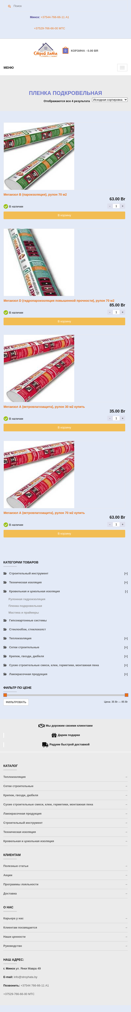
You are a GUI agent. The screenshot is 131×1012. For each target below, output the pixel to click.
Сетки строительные (24, 647)
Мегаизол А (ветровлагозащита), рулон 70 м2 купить (44, 513)
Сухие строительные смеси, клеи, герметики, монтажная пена (54, 665)
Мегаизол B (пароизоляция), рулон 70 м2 (35, 194)
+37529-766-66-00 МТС (49, 28)
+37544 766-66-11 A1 (35, 985)
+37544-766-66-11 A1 (54, 17)
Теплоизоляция (20, 638)
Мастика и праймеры (23, 612)
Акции (7, 875)
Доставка (10, 893)
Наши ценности (14, 936)
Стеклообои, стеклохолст (27, 629)
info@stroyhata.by (25, 977)
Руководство (12, 946)
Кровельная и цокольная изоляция (34, 591)
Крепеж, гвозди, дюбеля (26, 656)
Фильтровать (16, 702)
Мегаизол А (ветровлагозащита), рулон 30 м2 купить (44, 407)
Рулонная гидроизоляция (26, 599)
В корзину (64, 215)
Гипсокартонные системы (28, 620)
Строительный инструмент (28, 573)
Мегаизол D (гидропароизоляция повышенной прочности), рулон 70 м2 (59, 300)
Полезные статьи (15, 866)
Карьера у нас (13, 918)
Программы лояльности (20, 884)
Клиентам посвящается (20, 927)
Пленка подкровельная (25, 606)
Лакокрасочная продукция (28, 674)
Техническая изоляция (25, 582)
